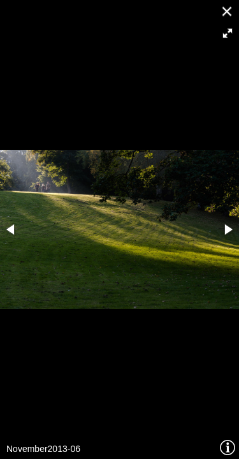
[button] (227, 33)
